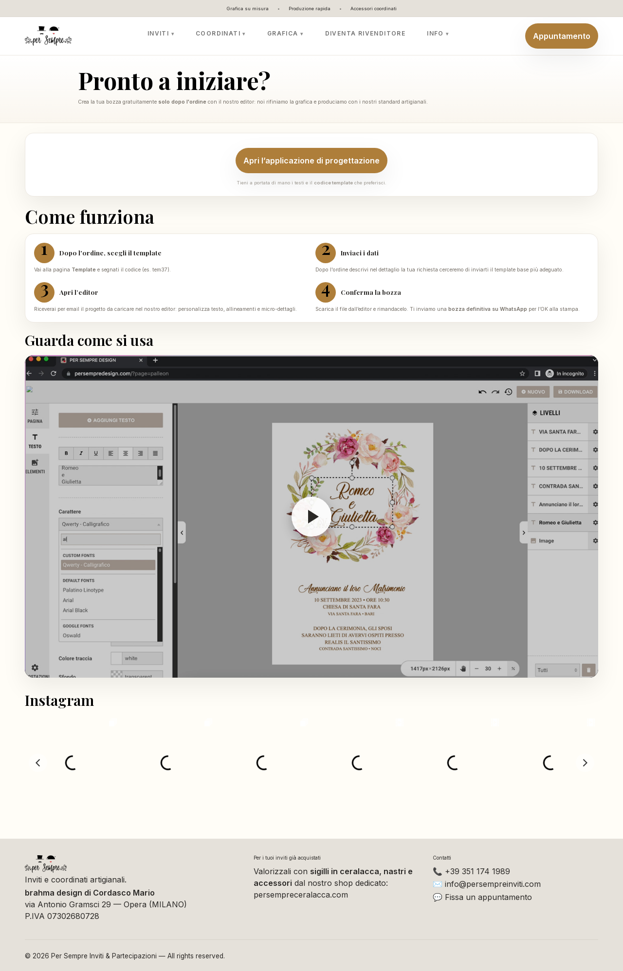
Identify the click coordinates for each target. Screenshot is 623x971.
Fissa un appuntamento (488, 897)
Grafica (282, 33)
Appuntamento (561, 36)
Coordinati (218, 33)
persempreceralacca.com (301, 894)
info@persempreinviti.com (493, 884)
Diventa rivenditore (365, 33)
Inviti (158, 33)
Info (435, 33)
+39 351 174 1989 (477, 871)
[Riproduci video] (311, 516)
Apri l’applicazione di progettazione (311, 160)
